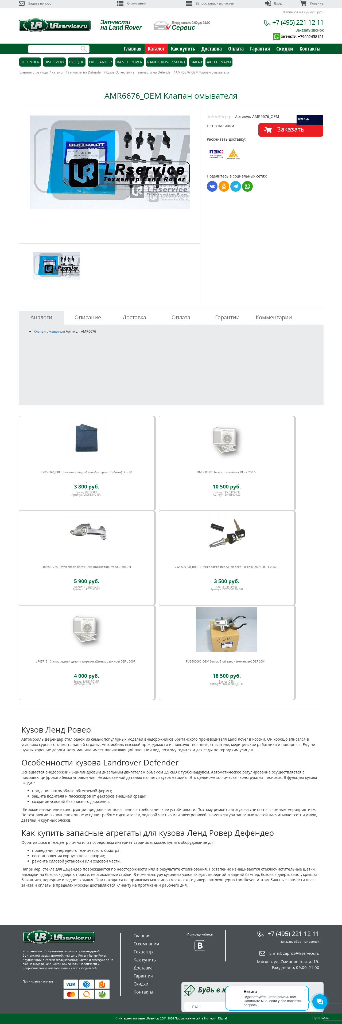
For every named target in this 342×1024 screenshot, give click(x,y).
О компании (131, 3)
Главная (132, 48)
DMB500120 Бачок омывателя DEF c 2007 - (226, 472)
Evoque (76, 61)
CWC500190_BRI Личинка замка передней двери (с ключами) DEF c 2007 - (226, 567)
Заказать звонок (310, 30)
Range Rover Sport (166, 61)
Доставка (211, 48)
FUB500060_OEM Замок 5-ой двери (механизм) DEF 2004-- (226, 661)
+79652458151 (311, 36)
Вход (273, 3)
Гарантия (260, 48)
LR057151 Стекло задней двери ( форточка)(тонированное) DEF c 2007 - (86, 661)
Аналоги (41, 317)
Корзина (312, 3)
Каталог (156, 48)
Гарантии (227, 317)
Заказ (196, 61)
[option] (110, 162)
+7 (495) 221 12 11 (298, 22)
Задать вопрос (35, 3)
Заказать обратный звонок (300, 942)
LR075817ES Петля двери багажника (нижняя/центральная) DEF (86, 567)
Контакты (310, 48)
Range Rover (129, 61)
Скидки (284, 48)
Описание (88, 317)
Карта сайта (320, 1018)
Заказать (290, 129)
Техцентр (143, 952)
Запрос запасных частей (210, 3)
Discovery (54, 61)
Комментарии (274, 317)
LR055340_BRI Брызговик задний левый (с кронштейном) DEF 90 (86, 472)
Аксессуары (219, 61)
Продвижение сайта (189, 1018)
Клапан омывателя (49, 331)
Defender (30, 61)
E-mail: (294, 953)
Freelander (100, 61)
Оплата (236, 48)
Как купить (183, 48)
